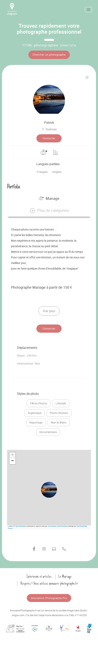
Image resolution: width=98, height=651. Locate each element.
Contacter (49, 138)
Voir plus (49, 311)
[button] (49, 210)
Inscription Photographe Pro (49, 598)
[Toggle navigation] (88, 9)
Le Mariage (65, 576)
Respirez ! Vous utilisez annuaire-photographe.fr (49, 583)
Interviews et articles (39, 576)
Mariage (49, 198)
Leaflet (10, 526)
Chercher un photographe (49, 54)
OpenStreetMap (20, 526)
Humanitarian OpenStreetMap (58, 526)
